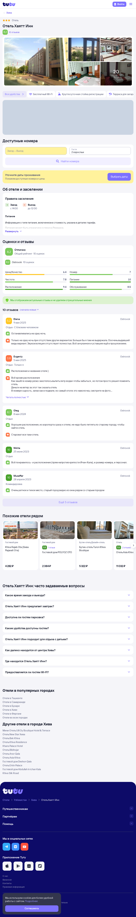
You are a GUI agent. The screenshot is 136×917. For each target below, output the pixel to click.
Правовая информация (14, 886)
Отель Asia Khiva (11, 757)
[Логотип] (9, 4)
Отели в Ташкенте (12, 698)
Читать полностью (18, 397)
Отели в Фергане (12, 713)
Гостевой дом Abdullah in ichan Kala (22, 769)
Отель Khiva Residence (15, 742)
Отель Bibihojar (11, 749)
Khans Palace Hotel (13, 745)
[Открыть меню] (131, 4)
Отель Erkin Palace (12, 765)
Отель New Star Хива (14, 734)
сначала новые (29, 309)
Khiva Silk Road (11, 773)
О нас (5, 876)
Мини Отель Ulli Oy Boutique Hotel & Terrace (26, 730)
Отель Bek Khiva (11, 738)
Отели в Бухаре (11, 705)
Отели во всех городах (15, 717)
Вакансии (7, 879)
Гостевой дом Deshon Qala (17, 761)
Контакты (7, 883)
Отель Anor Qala (11, 753)
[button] (6, 847)
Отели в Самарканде (14, 702)
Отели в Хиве (10, 709)
